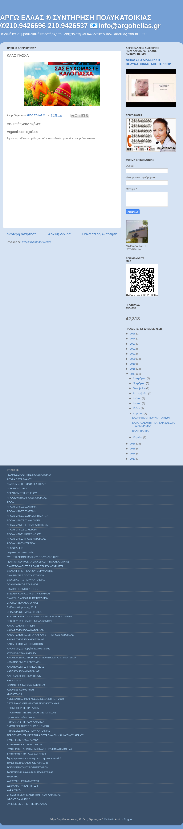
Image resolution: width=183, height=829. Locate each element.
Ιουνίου (137, 403)
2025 (133, 333)
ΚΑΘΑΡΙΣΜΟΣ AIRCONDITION (25, 644)
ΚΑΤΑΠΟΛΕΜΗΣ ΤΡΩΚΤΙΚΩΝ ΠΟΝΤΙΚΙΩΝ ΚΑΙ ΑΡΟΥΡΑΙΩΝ (41, 657)
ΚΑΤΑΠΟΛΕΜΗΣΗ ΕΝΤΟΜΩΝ (24, 662)
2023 (133, 343)
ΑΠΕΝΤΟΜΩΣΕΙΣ (17, 488)
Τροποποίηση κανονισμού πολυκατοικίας (30, 772)
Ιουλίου (137, 398)
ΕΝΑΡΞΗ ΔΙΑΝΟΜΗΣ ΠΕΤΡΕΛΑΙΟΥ (27, 598)
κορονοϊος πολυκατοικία (20, 689)
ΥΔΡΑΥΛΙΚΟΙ (14, 790)
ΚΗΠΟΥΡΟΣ (14, 680)
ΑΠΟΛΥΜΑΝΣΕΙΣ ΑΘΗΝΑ (21, 506)
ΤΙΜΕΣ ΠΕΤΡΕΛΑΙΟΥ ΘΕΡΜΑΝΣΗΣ (27, 762)
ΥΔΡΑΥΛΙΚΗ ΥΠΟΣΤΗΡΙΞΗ (22, 785)
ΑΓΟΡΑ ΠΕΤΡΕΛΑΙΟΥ (19, 479)
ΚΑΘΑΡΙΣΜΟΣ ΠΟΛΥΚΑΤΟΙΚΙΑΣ (25, 639)
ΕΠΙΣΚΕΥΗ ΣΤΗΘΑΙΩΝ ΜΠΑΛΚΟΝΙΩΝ (29, 621)
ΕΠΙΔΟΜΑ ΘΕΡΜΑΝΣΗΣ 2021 (24, 611)
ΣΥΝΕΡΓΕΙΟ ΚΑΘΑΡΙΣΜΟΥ (23, 739)
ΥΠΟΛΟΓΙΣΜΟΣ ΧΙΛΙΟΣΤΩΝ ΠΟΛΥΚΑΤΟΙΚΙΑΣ (34, 794)
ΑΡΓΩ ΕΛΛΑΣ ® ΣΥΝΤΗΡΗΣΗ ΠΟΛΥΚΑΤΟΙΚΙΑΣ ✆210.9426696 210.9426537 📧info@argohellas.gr (80, 22)
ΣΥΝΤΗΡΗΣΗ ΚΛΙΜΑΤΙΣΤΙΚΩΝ (25, 744)
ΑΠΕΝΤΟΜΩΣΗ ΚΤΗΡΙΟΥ (22, 493)
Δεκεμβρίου (140, 378)
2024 (133, 338)
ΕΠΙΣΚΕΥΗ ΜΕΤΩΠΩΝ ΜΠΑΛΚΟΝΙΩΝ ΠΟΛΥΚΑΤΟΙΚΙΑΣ (39, 616)
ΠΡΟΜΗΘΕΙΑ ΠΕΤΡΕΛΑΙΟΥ (23, 708)
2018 (133, 368)
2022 (133, 348)
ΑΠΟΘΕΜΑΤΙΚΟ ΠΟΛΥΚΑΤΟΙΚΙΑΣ (27, 497)
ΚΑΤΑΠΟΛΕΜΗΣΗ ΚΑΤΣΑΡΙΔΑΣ (25, 666)
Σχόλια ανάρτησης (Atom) (36, 241)
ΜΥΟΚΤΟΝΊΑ (14, 694)
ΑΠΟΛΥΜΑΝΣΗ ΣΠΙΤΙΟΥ (21, 543)
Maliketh (108, 819)
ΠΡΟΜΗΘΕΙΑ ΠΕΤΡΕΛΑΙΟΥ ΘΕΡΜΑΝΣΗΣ (31, 712)
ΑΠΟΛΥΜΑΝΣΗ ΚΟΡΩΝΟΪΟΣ (24, 534)
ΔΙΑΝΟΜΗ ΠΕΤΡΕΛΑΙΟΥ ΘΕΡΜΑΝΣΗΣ (30, 570)
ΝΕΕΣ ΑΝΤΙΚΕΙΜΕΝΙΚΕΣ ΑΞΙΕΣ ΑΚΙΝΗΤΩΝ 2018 (35, 698)
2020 (133, 358)
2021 (133, 353)
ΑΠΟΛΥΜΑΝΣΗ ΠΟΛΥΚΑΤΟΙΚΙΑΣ (26, 538)
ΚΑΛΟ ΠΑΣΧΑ (140, 431)
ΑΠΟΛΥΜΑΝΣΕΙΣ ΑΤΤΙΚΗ (21, 511)
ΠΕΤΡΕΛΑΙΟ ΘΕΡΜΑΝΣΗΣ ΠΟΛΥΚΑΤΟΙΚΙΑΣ (33, 703)
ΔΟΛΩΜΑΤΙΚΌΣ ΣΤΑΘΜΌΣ (22, 584)
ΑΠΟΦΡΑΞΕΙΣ (15, 547)
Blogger (128, 819)
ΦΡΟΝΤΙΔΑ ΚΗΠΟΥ (18, 799)
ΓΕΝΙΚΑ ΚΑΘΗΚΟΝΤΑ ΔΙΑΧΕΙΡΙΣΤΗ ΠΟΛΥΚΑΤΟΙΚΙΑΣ (38, 561)
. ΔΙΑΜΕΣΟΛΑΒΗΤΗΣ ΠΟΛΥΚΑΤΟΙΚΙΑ (29, 474)
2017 (133, 373)
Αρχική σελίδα (59, 234)
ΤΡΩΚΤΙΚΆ (13, 776)
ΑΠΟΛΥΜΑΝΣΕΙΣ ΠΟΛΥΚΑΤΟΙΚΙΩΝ (27, 525)
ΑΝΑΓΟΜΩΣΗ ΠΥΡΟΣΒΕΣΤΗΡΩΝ (27, 484)
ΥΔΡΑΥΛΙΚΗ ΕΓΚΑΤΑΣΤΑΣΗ (23, 781)
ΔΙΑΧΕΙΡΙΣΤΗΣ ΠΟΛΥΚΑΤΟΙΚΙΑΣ (26, 579)
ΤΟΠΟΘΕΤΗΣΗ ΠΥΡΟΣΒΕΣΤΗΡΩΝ (27, 767)
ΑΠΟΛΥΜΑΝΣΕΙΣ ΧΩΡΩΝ (22, 529)
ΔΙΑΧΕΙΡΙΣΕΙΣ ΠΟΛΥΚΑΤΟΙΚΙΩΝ (25, 575)
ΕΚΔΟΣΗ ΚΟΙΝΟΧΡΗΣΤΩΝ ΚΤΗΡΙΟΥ (28, 593)
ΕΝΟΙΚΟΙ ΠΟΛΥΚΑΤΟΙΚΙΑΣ (22, 602)
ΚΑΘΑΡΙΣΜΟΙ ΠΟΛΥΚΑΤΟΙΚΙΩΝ (151, 417)
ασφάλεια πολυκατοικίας (20, 552)
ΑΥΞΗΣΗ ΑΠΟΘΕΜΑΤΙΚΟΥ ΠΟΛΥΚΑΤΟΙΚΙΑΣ (33, 557)
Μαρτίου (138, 437)
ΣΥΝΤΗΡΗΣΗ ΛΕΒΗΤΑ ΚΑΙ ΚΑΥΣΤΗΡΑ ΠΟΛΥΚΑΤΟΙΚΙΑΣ (39, 749)
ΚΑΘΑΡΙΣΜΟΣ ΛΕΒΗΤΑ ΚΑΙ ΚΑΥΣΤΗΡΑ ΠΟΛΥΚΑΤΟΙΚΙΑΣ (40, 634)
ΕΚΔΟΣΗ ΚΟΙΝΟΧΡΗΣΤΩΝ (22, 589)
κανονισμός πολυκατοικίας (22, 653)
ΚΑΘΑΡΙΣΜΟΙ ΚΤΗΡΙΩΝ (21, 625)
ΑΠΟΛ (10, 502)
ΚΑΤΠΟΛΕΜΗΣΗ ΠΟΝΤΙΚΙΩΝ (24, 675)
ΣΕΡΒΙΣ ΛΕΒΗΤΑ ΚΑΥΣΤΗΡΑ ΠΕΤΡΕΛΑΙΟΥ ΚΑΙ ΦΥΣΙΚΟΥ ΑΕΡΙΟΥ (45, 735)
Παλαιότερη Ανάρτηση (99, 234)
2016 (133, 443)
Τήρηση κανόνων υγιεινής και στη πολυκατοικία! (34, 758)
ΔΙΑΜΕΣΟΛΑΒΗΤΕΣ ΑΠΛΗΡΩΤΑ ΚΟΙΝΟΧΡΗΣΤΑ (35, 566)
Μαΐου (137, 408)
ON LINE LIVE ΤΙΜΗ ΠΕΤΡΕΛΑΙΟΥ (27, 803)
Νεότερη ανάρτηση (22, 234)
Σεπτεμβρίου (140, 393)
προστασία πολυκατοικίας (21, 717)
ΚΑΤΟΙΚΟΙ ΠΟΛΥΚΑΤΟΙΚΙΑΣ (23, 671)
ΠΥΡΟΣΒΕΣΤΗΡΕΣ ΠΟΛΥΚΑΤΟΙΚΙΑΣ (28, 730)
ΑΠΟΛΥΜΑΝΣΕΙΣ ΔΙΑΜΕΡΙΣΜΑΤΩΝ (27, 515)
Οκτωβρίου (139, 388)
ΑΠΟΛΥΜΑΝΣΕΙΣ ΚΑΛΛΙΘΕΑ (24, 520)
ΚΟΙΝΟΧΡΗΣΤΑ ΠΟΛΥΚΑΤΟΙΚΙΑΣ (26, 685)
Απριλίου (138, 413)
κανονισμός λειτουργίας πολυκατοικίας (28, 648)
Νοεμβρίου (139, 383)
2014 (133, 453)
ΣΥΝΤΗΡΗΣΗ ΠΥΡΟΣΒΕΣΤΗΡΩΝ (26, 753)
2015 (133, 448)
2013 (133, 458)
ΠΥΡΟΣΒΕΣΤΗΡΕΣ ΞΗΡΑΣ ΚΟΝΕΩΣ (28, 726)
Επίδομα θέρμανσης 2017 (21, 607)
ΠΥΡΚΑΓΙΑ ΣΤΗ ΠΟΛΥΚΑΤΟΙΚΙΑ (25, 721)
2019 (133, 363)
